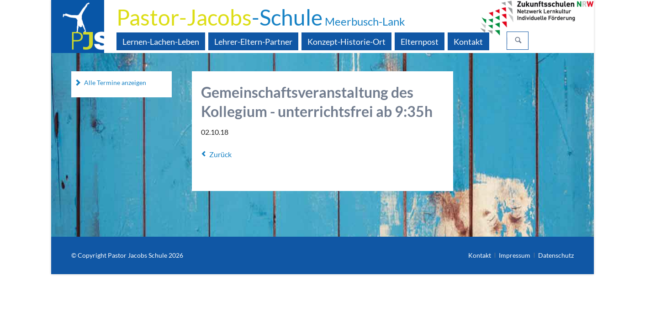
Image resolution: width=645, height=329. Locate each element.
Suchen (518, 40)
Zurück (220, 154)
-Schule (260, 17)
